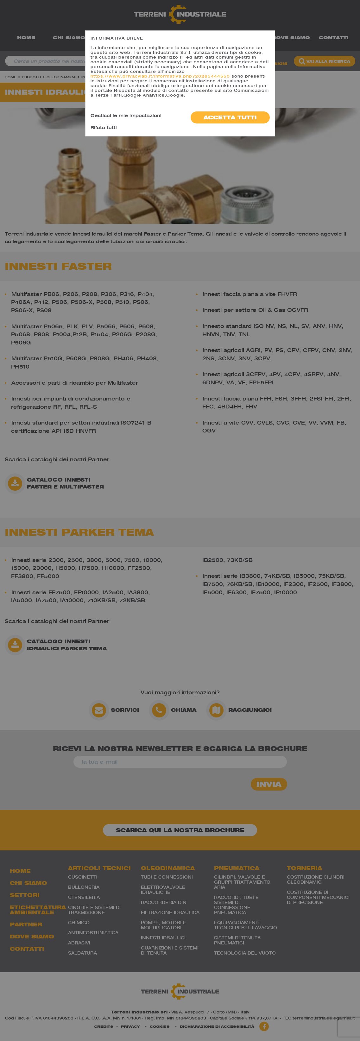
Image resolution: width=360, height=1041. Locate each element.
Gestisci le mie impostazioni (126, 115)
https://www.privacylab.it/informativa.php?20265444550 (160, 76)
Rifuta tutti (104, 127)
